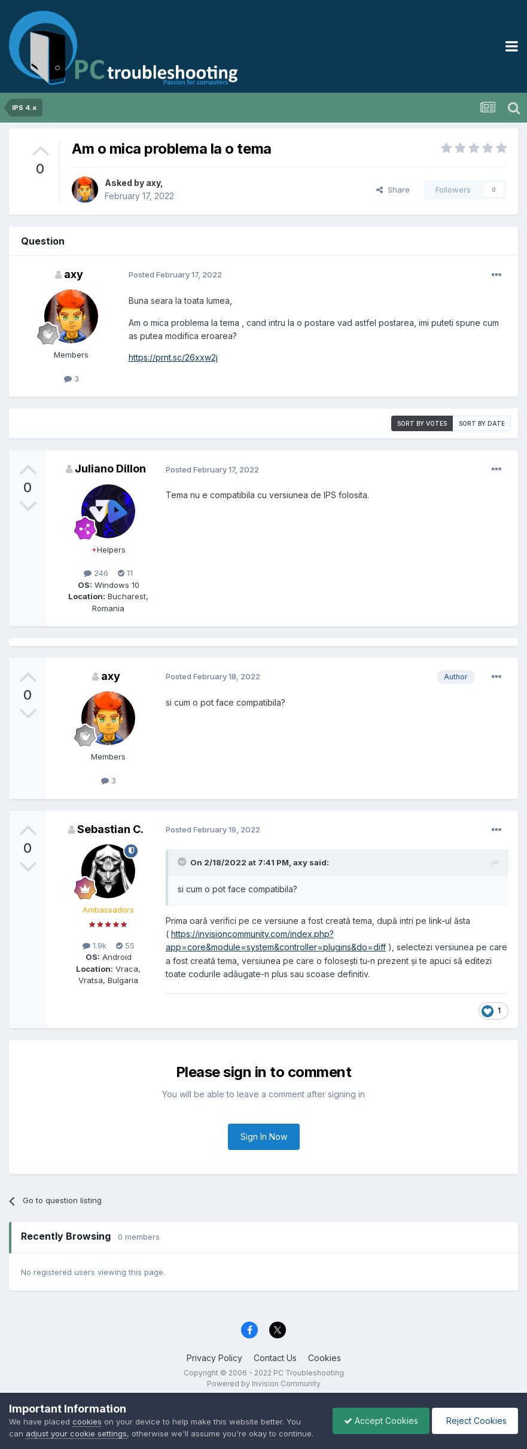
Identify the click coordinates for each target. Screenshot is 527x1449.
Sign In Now (263, 1136)
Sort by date (482, 423)
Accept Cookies (378, 1415)
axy (153, 183)
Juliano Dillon (110, 468)
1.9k (94, 945)
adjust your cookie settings (76, 1421)
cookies (87, 1409)
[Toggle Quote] (183, 862)
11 (125, 573)
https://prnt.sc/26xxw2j (173, 357)
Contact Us (275, 1358)
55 (125, 945)
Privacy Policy (214, 1358)
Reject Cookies (474, 1415)
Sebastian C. (110, 829)
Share (393, 189)
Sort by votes (422, 423)
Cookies (324, 1358)
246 (96, 573)
